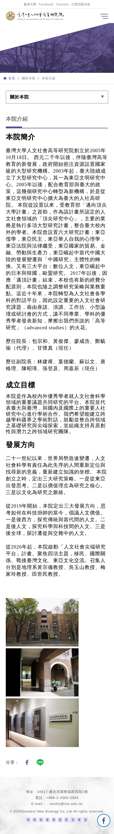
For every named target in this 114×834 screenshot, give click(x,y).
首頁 (11, 78)
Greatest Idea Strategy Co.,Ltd (47, 811)
